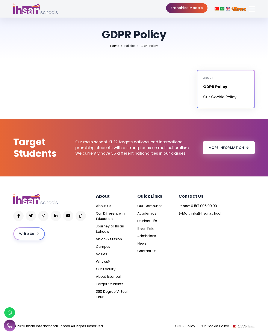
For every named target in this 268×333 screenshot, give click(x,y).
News (141, 243)
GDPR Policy (185, 326)
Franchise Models (187, 7)
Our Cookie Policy (219, 97)
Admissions (146, 235)
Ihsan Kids (145, 228)
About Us (103, 205)
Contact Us (146, 250)
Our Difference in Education (110, 216)
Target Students (109, 284)
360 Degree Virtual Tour (111, 294)
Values (101, 254)
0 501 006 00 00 (204, 205)
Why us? (103, 261)
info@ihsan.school (206, 213)
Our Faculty (105, 269)
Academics (146, 213)
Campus (103, 246)
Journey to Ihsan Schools (110, 229)
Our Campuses (149, 205)
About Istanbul (108, 276)
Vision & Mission (109, 239)
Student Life (147, 220)
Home (114, 46)
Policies (129, 46)
